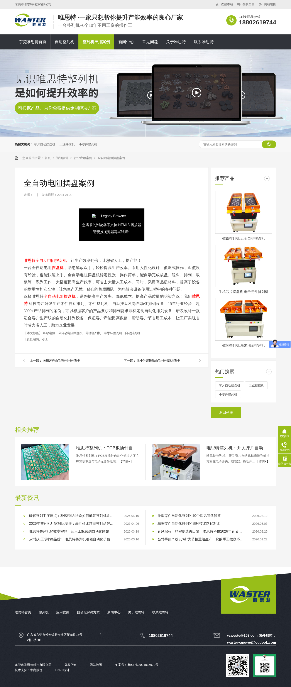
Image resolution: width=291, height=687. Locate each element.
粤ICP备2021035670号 (142, 665)
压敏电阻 (49, 333)
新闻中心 (126, 42)
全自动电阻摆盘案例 (111, 158)
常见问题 (150, 42)
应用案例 (62, 612)
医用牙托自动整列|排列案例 (61, 360)
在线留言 (248, 4)
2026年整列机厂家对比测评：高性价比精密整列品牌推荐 (72, 523)
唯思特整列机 (113, 333)
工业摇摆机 (67, 144)
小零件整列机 (88, 144)
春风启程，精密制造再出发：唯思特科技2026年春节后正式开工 (201, 531)
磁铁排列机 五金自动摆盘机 (243, 238)
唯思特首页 (23, 612)
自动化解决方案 (88, 612)
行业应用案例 (83, 158)
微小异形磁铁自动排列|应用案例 (158, 360)
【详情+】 (126, 461)
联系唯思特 (204, 42)
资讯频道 (62, 158)
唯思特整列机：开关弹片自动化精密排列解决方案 (238, 447)
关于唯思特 (176, 42)
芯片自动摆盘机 (44, 144)
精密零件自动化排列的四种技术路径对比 (188, 523)
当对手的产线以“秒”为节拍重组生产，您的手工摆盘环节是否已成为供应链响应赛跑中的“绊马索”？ (201, 539)
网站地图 (270, 4)
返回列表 (226, 412)
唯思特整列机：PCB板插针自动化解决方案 (107, 447)
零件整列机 (94, 333)
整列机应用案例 (96, 42)
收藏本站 (227, 4)
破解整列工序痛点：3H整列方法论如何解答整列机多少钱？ (72, 516)
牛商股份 (36, 670)
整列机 (44, 612)
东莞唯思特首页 (32, 42)
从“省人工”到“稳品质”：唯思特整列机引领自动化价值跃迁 (72, 539)
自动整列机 (64, 42)
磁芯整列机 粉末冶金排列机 (243, 345)
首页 (48, 158)
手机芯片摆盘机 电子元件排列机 (243, 292)
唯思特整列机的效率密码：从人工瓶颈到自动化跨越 (69, 531)
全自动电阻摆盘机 (70, 333)
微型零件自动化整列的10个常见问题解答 (189, 516)
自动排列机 (132, 333)
